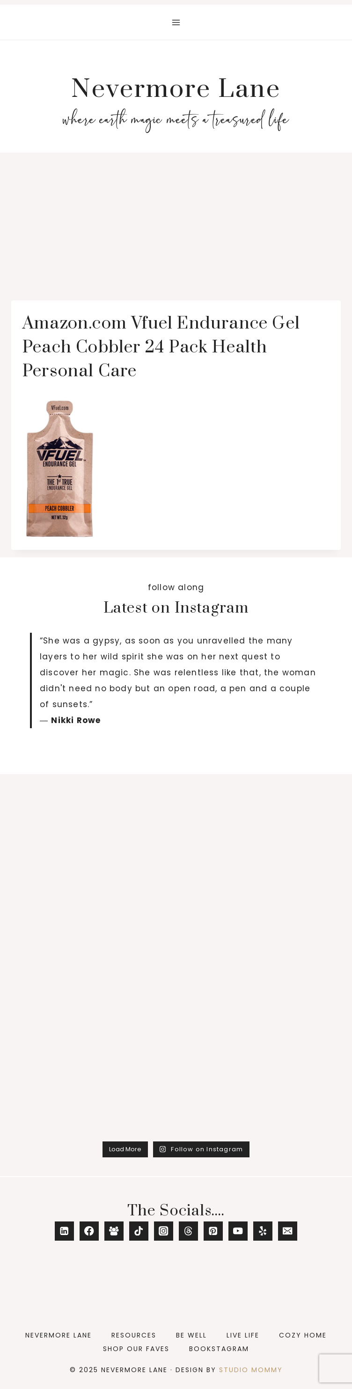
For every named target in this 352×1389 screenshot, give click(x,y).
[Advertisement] (176, 222)
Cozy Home (303, 1335)
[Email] (287, 1231)
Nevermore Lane (58, 1335)
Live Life (243, 1335)
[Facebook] (89, 1231)
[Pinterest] (213, 1231)
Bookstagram (219, 1348)
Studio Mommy (251, 1369)
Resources (133, 1335)
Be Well (191, 1335)
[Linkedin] (64, 1231)
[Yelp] (262, 1231)
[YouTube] (238, 1231)
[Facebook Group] (114, 1231)
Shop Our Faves (136, 1348)
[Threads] (188, 1231)
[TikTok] (138, 1231)
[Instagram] (163, 1231)
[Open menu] (176, 22)
